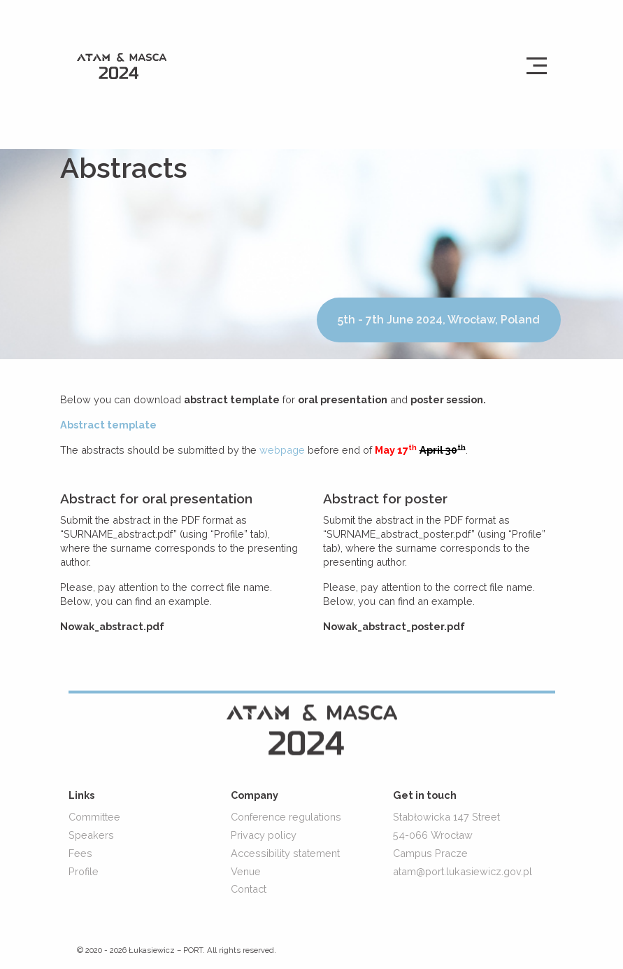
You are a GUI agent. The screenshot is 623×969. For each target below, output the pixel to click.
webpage (283, 450)
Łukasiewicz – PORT (166, 951)
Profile (84, 871)
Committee (94, 817)
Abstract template (108, 425)
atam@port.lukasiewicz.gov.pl (462, 871)
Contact (248, 889)
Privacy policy (263, 835)
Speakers (91, 835)
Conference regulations (286, 817)
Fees (80, 853)
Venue (246, 871)
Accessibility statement (285, 853)
